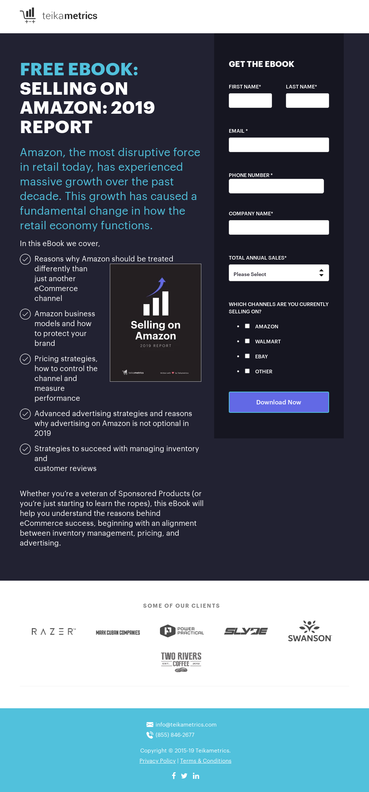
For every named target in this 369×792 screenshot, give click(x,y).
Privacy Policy (157, 760)
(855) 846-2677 (175, 734)
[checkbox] (279, 348)
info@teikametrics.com (186, 724)
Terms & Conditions (205, 760)
